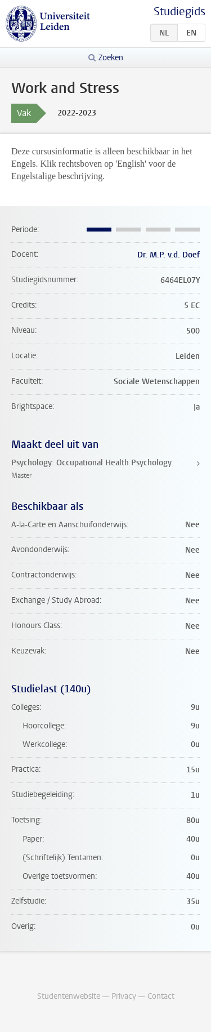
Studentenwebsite (68, 996)
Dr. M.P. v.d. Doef (168, 255)
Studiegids (179, 11)
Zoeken (110, 57)
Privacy (123, 996)
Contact (160, 996)
